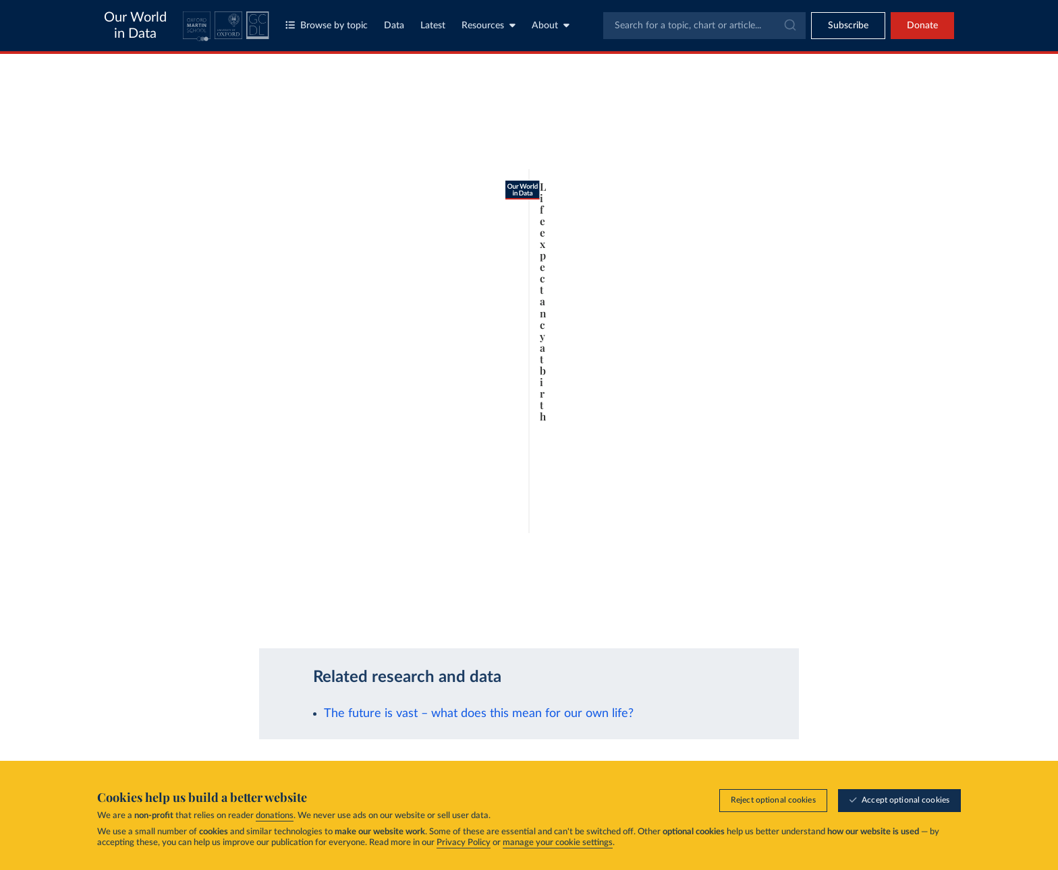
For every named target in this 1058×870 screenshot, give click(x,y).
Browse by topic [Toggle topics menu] (326, 25)
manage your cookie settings (558, 842)
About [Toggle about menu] (550, 25)
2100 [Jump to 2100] (701, 576)
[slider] (214, 576)
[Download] (526, 610)
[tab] (170, 152)
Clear (903, 183)
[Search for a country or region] (829, 124)
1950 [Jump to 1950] (183, 576)
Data (394, 25)
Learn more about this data (403, 603)
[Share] (592, 610)
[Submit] (789, 25)
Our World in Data (135, 25)
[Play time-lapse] (151, 577)
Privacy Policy (464, 842)
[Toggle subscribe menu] (848, 25)
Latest (432, 25)
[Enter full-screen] (671, 610)
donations (275, 815)
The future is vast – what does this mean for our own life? (479, 713)
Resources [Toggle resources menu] (489, 25)
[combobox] (704, 25)
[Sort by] (815, 156)
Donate (922, 25)
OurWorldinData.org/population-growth (211, 617)
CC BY (300, 617)
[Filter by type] (829, 334)
